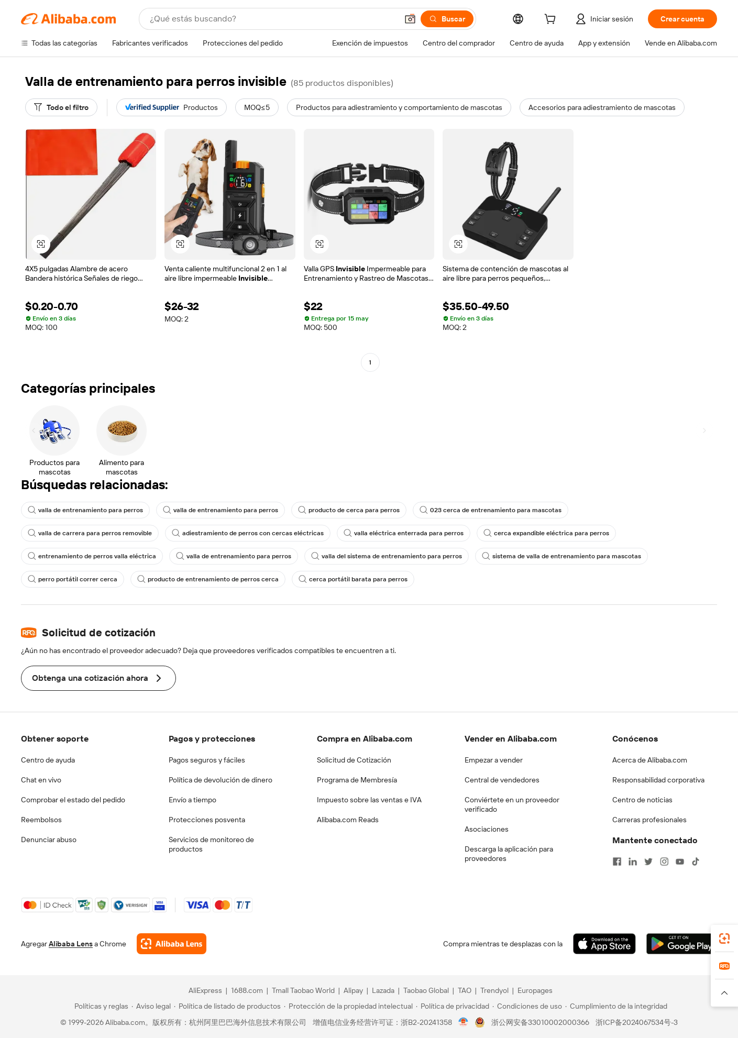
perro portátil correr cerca (72, 579)
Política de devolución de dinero (220, 780)
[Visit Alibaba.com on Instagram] (664, 861)
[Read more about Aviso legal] (151, 1006)
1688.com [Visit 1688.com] (247, 990)
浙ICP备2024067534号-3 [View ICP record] (637, 1022)
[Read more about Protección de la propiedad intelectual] (348, 1006)
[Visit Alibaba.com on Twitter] (648, 861)
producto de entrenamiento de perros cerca (208, 579)
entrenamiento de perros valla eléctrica (92, 556)
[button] (410, 19)
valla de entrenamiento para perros (85, 510)
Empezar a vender (494, 760)
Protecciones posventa (207, 819)
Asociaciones (487, 829)
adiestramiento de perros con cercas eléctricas (248, 533)
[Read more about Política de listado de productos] (227, 1006)
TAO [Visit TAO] (464, 990)
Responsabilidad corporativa (658, 780)
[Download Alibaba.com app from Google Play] (681, 943)
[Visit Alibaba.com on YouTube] (680, 861)
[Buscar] (447, 18)
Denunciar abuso (48, 839)
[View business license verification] (463, 1022)
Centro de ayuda (48, 760)
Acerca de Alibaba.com (649, 760)
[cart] (552, 20)
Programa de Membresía (357, 780)
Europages (535, 990)
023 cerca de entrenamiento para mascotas (490, 510)
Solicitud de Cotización (354, 760)
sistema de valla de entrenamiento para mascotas (561, 556)
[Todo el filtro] (61, 107)
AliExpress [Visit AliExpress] (205, 990)
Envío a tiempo (192, 800)
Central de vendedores (502, 780)
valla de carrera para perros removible (90, 533)
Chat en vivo (41, 780)
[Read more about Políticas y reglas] (99, 1006)
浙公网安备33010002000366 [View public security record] (540, 1022)
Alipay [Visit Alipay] (353, 990)
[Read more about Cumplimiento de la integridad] (616, 1006)
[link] (724, 938)
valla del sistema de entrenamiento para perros (386, 556)
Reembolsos (41, 819)
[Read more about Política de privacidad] (452, 1006)
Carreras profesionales (649, 819)
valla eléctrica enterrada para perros (404, 533)
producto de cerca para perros (349, 510)
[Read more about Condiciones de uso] (527, 1006)
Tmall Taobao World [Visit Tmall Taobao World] (303, 990)
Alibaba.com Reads (348, 819)
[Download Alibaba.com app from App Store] (604, 943)
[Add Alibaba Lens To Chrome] (171, 943)
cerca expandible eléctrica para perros (546, 533)
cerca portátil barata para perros (353, 579)
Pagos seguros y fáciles (207, 760)
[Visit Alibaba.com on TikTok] (695, 861)
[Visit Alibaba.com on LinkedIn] (632, 861)
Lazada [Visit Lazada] (383, 990)
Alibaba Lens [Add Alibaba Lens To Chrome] (71, 944)
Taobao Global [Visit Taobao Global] (426, 990)
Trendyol (494, 990)
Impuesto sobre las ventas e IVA (369, 800)
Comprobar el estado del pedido (73, 800)
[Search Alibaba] (272, 19)
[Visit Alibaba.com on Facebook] (617, 861)
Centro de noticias (642, 800)
